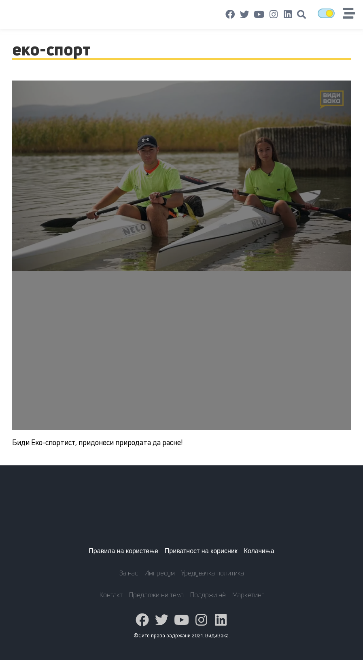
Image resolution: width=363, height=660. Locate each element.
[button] (301, 14)
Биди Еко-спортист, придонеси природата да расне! (97, 442)
